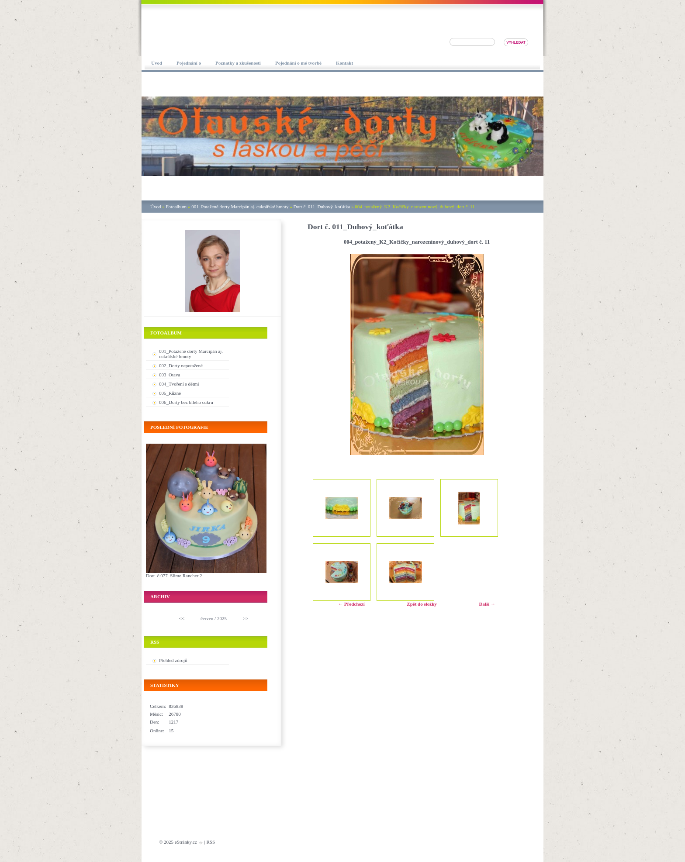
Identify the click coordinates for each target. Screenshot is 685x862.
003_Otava (169, 374)
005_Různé (170, 393)
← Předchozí (351, 604)
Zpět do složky (421, 604)
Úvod (155, 206)
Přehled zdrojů (173, 660)
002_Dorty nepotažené (181, 365)
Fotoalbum (176, 206)
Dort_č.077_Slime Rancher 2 (174, 575)
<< (181, 618)
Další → (487, 604)
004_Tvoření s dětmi (179, 383)
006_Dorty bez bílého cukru (186, 402)
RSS (210, 842)
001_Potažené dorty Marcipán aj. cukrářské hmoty (239, 206)
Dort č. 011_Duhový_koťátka (322, 206)
